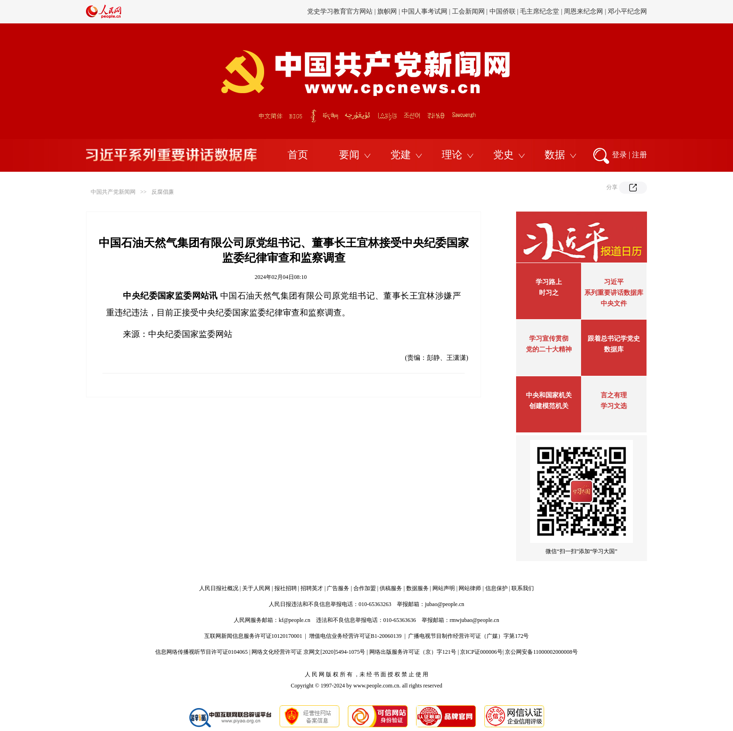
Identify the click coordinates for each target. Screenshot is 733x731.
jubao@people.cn (444, 604)
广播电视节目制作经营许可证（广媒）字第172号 (468, 636)
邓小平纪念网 (627, 11)
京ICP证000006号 (481, 652)
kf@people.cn (294, 620)
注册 (639, 155)
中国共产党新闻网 (113, 192)
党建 (400, 155)
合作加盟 (364, 588)
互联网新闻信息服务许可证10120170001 (253, 636)
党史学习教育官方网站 (340, 11)
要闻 (349, 155)
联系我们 (522, 588)
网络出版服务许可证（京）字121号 (412, 652)
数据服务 (417, 588)
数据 (555, 155)
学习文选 (614, 405)
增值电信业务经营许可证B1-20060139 (355, 636)
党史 (503, 155)
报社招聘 (285, 588)
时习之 (549, 292)
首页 (297, 155)
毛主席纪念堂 (539, 11)
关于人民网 (256, 588)
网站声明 (443, 588)
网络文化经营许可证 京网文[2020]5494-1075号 (308, 652)
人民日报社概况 (218, 588)
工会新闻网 (468, 11)
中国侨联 (502, 11)
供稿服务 (391, 588)
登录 (619, 155)
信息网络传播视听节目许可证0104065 (201, 652)
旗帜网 (387, 11)
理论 (452, 155)
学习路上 (549, 281)
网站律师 (470, 588)
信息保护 (496, 588)
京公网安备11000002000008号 (541, 652)
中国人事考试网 (424, 11)
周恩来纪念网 (583, 11)
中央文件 (614, 303)
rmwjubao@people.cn (474, 620)
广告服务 (338, 588)
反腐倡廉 (162, 192)
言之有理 (614, 395)
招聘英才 (312, 588)
